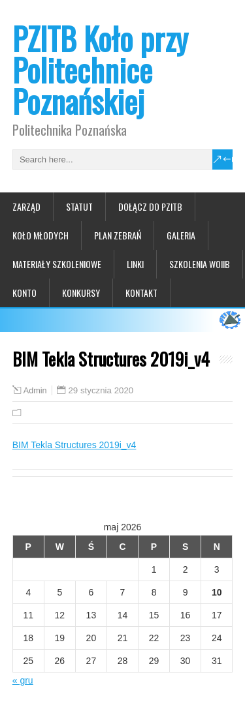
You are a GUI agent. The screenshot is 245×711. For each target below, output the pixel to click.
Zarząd (26, 206)
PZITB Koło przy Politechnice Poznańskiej (100, 69)
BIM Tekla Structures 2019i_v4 (74, 445)
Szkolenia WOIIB (199, 264)
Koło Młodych (40, 235)
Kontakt (141, 292)
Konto (24, 292)
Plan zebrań (117, 235)
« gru (22, 680)
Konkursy (81, 292)
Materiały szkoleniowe (56, 264)
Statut (79, 206)
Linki (135, 264)
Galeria (181, 235)
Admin (35, 390)
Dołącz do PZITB (150, 206)
